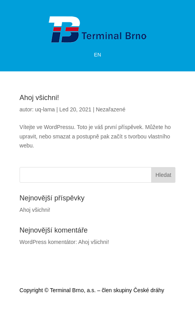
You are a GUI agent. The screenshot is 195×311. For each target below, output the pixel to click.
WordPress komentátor (48, 242)
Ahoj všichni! (39, 98)
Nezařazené (111, 109)
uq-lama (45, 109)
